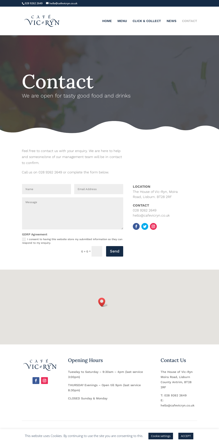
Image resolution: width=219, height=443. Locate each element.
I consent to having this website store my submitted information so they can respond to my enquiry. (72, 241)
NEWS (171, 21)
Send (114, 251)
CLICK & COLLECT (147, 21)
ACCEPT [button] (186, 436)
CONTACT (189, 21)
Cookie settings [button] (160, 436)
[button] (103, 302)
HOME (107, 21)
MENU (122, 21)
